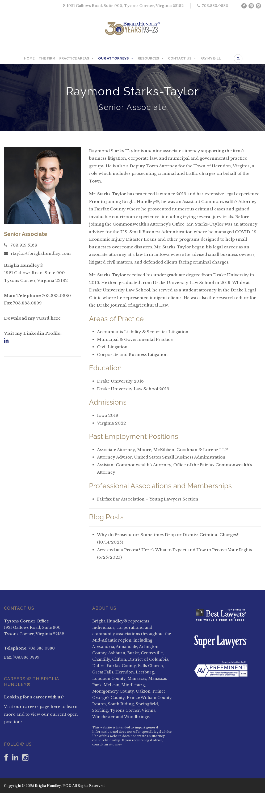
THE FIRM (47, 58)
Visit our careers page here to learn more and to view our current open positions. (41, 714)
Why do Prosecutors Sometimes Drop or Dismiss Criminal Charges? (168, 534)
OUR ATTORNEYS (116, 58)
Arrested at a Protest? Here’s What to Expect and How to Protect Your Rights (174, 549)
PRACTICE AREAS (76, 58)
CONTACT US (182, 58)
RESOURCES (151, 58)
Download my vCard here (32, 318)
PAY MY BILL (210, 58)
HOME (29, 58)
